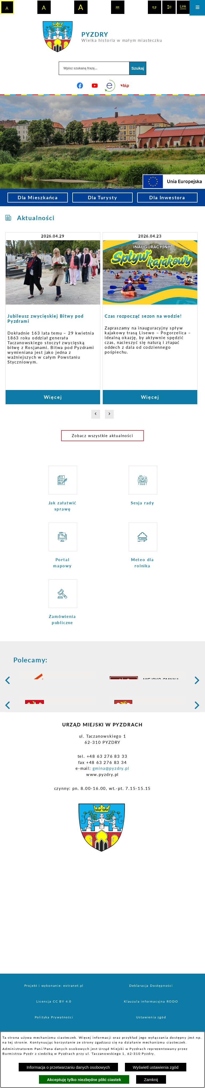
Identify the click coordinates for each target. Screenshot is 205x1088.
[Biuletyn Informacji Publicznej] (125, 85)
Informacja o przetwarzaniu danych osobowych (68, 1067)
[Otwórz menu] (197, 8)
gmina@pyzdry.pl (111, 809)
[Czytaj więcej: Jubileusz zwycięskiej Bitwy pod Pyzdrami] (53, 318)
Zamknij (151, 1079)
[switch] (117, 7)
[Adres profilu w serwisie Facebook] (80, 85)
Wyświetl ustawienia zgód (156, 1067)
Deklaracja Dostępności (151, 1027)
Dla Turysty (102, 197)
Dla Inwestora (167, 197)
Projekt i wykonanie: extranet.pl (54, 1027)
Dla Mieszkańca (38, 197)
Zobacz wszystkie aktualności (102, 435)
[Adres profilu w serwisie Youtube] (95, 85)
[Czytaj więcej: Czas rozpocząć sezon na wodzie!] (150, 318)
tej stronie (17, 1042)
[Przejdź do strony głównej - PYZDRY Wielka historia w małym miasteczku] (102, 36)
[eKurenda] (110, 85)
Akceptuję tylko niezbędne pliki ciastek (84, 1079)
